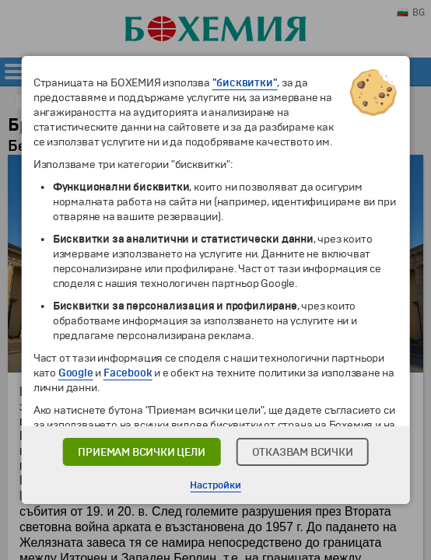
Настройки (215, 485)
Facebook (127, 373)
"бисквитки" (245, 82)
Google (75, 373)
